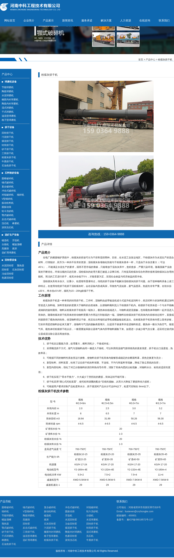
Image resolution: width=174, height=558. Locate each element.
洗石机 (5, 223)
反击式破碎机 (9, 219)
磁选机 (5, 240)
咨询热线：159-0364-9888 (106, 234)
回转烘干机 (8, 132)
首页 (140, 59)
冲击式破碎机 (9, 190)
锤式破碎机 (8, 182)
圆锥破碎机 (8, 178)
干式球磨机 (8, 111)
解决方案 (106, 20)
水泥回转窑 (8, 265)
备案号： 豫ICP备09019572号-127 (135, 519)
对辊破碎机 (8, 194)
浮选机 (15, 240)
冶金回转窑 (8, 273)
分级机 (5, 244)
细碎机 (20, 194)
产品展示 (48, 20)
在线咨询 (144, 20)
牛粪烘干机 (8, 161)
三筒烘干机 (8, 153)
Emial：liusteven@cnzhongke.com (135, 511)
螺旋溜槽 (17, 244)
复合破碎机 (8, 186)
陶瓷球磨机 (8, 91)
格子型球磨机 (9, 120)
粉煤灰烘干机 (9, 157)
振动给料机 (8, 203)
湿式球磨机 (8, 107)
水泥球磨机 (8, 95)
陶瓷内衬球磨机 (10, 103)
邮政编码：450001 (126, 515)
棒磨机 (15, 223)
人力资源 (125, 20)
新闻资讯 (67, 20)
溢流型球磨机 (9, 115)
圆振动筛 (6, 207)
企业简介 (28, 20)
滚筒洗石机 (8, 227)
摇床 (14, 248)
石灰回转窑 (18, 269)
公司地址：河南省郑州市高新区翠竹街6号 (139, 507)
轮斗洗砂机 (8, 211)
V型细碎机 (7, 198)
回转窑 (5, 269)
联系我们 (164, 20)
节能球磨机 (8, 87)
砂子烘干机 (8, 149)
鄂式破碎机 (8, 215)
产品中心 (150, 59)
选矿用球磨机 (9, 252)
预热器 (20, 265)
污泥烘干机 (8, 137)
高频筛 (5, 248)
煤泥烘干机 (8, 141)
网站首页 (9, 20)
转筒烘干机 (8, 145)
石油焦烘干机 (9, 165)
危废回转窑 (8, 277)
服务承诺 (86, 20)
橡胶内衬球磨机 (10, 99)
